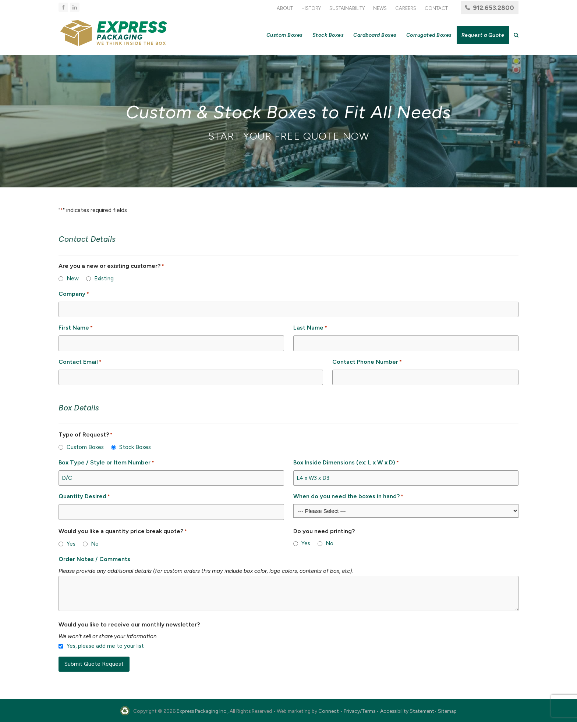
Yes (71, 543)
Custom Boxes (85, 447)
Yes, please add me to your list (105, 646)
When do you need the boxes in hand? (348, 496)
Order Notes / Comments (94, 559)
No (95, 543)
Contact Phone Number (367, 362)
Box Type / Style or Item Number (106, 462)
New (73, 278)
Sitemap (447, 711)
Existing (104, 278)
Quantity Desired (84, 496)
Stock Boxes (135, 447)
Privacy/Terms (359, 711)
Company (74, 294)
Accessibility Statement (407, 711)
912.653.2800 (493, 7)
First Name (76, 328)
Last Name (310, 328)
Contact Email (80, 362)
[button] (516, 35)
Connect (328, 711)
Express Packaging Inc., (203, 711)
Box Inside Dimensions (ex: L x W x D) (346, 462)
